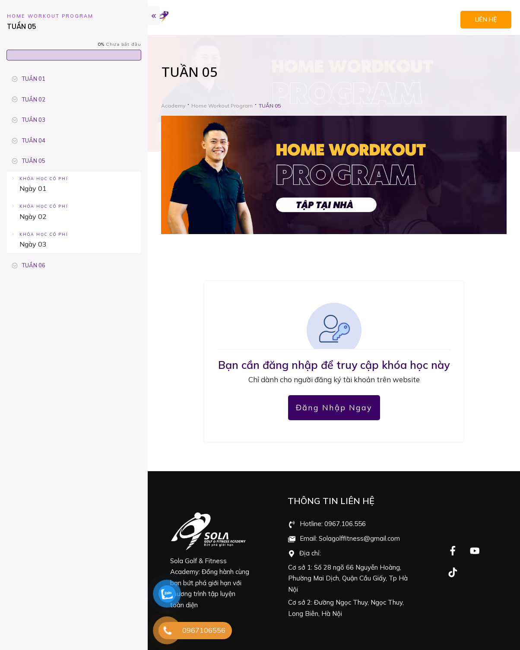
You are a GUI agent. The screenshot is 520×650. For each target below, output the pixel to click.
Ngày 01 (33, 188)
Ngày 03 (33, 244)
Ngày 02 (33, 216)
